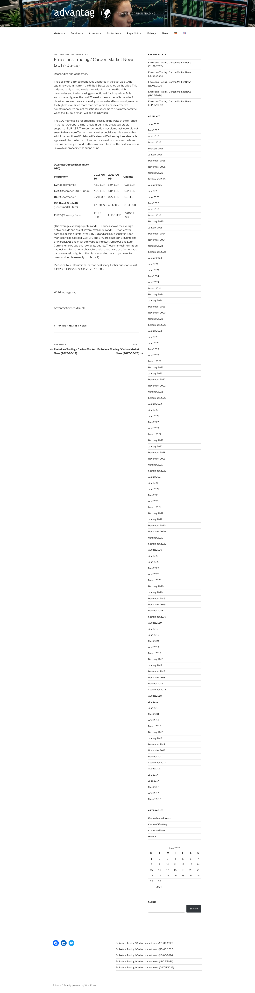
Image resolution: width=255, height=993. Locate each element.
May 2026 (153, 130)
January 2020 (155, 592)
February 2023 (155, 367)
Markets (60, 33)
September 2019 (157, 616)
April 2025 (153, 209)
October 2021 (155, 464)
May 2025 (153, 203)
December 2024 (156, 233)
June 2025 (153, 197)
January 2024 (155, 300)
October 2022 (155, 391)
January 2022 (155, 446)
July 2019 (153, 628)
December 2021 (156, 452)
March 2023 (154, 361)
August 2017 (155, 768)
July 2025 (153, 191)
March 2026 (154, 142)
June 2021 (153, 489)
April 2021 (153, 501)
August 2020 (155, 549)
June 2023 (153, 343)
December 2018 (156, 671)
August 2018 (155, 695)
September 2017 (157, 762)
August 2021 (155, 476)
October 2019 (155, 610)
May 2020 (153, 568)
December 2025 (156, 160)
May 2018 (153, 714)
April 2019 (153, 647)
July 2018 (153, 701)
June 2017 (153, 780)
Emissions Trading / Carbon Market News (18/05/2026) (144, 955)
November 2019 (156, 604)
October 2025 (155, 172)
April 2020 (153, 574)
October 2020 (155, 537)
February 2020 (156, 586)
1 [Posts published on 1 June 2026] (151, 858)
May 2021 (153, 495)
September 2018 (157, 689)
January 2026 (155, 154)
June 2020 (153, 561)
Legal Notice (134, 33)
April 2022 (153, 428)
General (152, 836)
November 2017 (156, 750)
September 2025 (157, 179)
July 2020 (153, 555)
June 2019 (153, 634)
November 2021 (156, 458)
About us (95, 33)
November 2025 (157, 166)
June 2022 (153, 416)
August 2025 (155, 185)
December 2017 (156, 744)
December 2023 (156, 306)
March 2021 (154, 507)
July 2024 (153, 264)
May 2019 (153, 641)
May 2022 (153, 422)
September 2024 (157, 251)
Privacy (151, 33)
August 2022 (155, 403)
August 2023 (155, 330)
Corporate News (156, 830)
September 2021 (157, 470)
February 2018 (155, 732)
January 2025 (155, 227)
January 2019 (155, 665)
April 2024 (153, 282)
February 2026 (155, 148)
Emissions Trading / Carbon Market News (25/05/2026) (145, 949)
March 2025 (154, 215)
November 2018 (156, 677)
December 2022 (156, 379)
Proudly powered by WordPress (80, 985)
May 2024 (153, 276)
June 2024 (153, 270)
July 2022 (153, 409)
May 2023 (153, 349)
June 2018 (153, 707)
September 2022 (157, 397)
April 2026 (153, 136)
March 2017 (154, 799)
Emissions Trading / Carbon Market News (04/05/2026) (145, 967)
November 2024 (157, 239)
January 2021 (155, 519)
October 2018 (155, 683)
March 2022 (154, 434)
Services (77, 33)
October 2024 (155, 245)
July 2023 (153, 337)
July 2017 (153, 774)
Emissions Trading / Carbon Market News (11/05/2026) (144, 961)
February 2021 (155, 513)
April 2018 (153, 720)
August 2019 (155, 622)
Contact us (114, 33)
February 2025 (155, 221)
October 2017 (155, 756)
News (165, 33)
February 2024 (155, 294)
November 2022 (156, 385)
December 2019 (156, 598)
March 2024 (154, 288)
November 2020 (157, 531)
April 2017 (153, 793)
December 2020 (157, 525)
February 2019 (155, 659)
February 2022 (155, 440)
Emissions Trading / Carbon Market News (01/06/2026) (145, 943)
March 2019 (154, 653)
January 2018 (155, 738)
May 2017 (153, 787)
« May (159, 887)
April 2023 (153, 355)
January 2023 (155, 373)
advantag (81, 54)
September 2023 (157, 324)
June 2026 (153, 124)
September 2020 (157, 543)
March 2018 (154, 726)
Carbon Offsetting (157, 824)
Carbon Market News (72, 326)
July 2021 (153, 482)
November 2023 (157, 312)
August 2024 (155, 258)
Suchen (152, 901)
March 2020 (154, 580)
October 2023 (155, 318)
